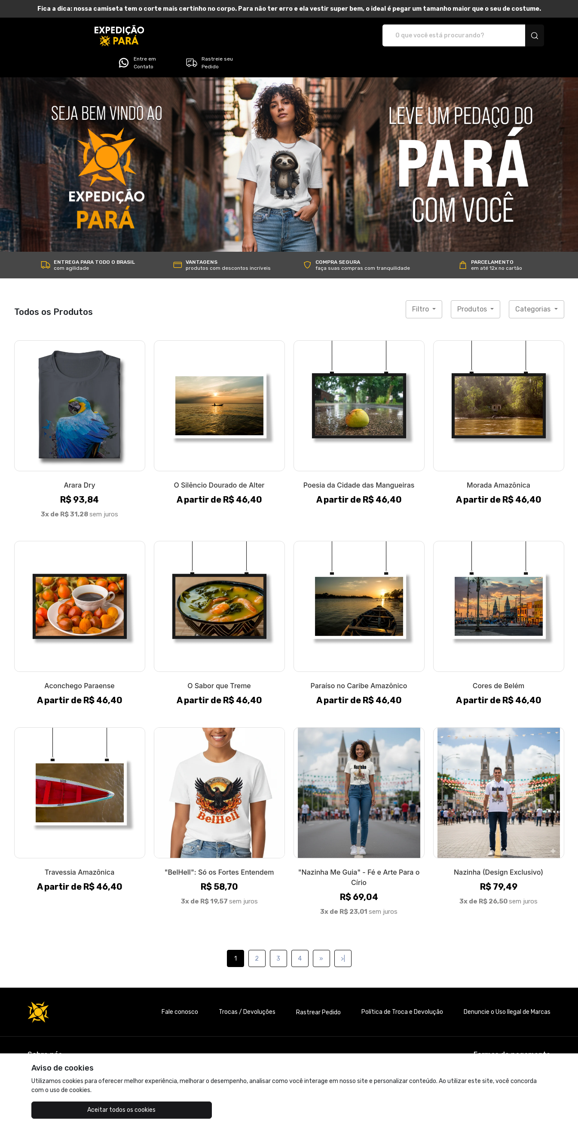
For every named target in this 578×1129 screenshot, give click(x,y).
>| (343, 934)
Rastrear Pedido (318, 988)
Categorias (533, 285)
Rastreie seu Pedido (514, 35)
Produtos (473, 285)
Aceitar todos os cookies (74, 1110)
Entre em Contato (441, 35)
